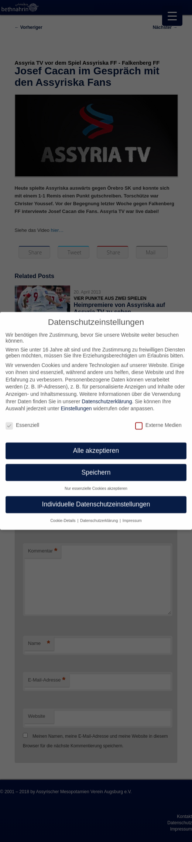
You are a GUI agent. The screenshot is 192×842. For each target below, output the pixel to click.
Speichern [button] (96, 467)
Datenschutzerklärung (107, 396)
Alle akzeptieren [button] (96, 445)
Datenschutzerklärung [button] (99, 515)
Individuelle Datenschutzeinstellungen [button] (96, 499)
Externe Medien (158, 420)
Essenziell (22, 420)
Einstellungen (76, 403)
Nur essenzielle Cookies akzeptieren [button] (96, 483)
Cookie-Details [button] (63, 515)
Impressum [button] (132, 515)
